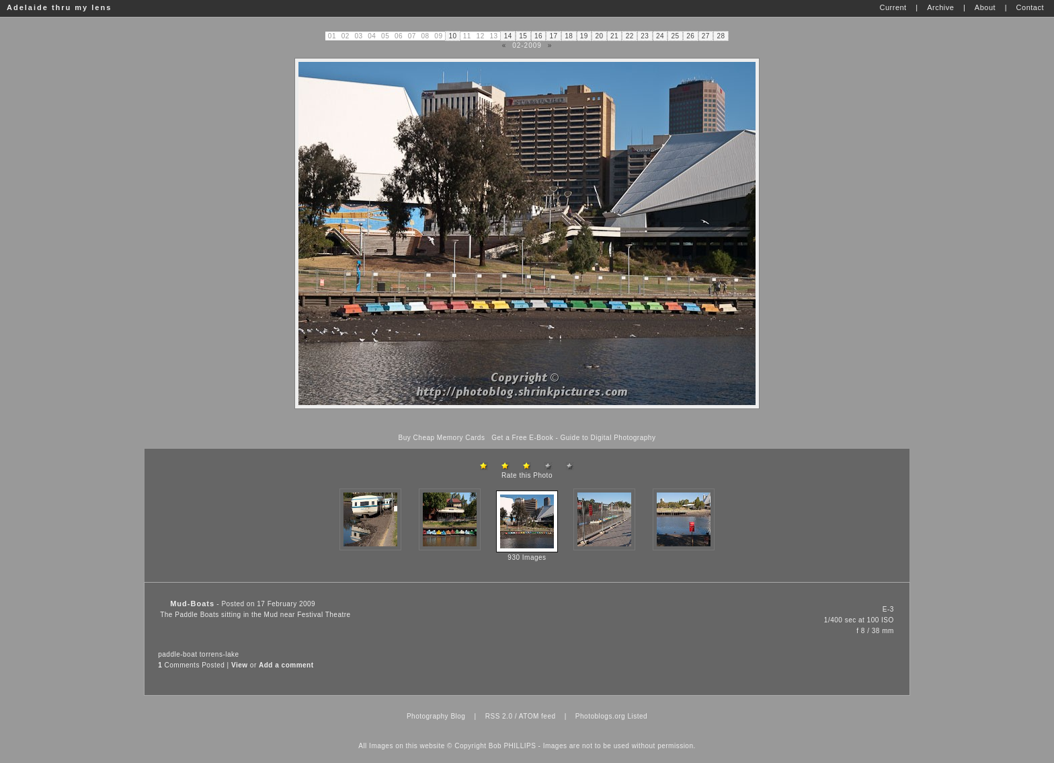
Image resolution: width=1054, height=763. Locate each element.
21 (614, 36)
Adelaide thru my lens (59, 7)
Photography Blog (436, 716)
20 (599, 36)
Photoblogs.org (600, 716)
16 (538, 36)
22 (630, 36)
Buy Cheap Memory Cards (442, 437)
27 (706, 36)
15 (523, 36)
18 (569, 36)
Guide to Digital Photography (608, 437)
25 (676, 36)
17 (554, 36)
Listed (637, 716)
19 (584, 36)
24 (660, 36)
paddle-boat (177, 654)
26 (690, 36)
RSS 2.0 (499, 716)
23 (645, 36)
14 (508, 36)
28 (721, 36)
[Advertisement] (527, 421)
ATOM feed (537, 716)
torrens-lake (219, 654)
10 (453, 36)
